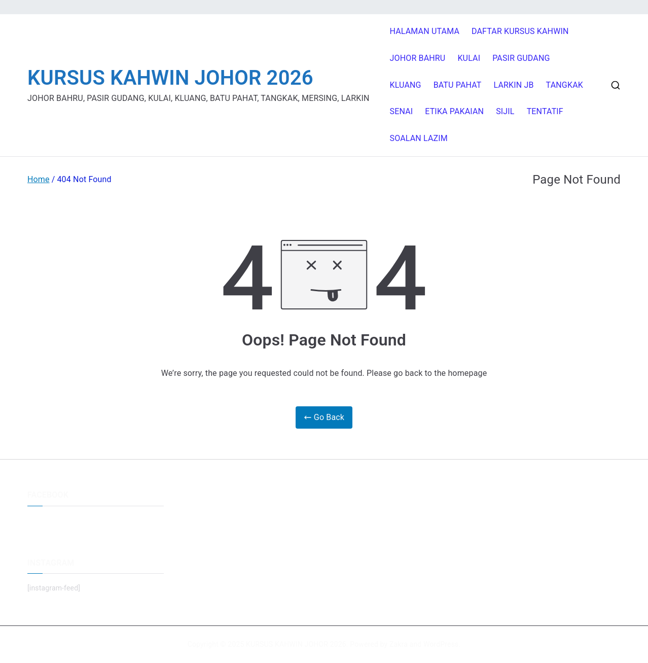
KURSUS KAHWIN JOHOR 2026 (170, 78)
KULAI (468, 58)
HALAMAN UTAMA (425, 31)
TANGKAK (564, 85)
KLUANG (405, 85)
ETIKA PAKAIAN (454, 111)
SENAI (401, 111)
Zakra (398, 644)
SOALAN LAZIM (419, 138)
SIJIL (505, 111)
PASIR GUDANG (521, 58)
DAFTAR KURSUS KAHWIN (520, 31)
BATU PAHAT (458, 85)
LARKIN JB (514, 85)
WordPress (440, 644)
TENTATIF (545, 111)
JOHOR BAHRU (418, 58)
